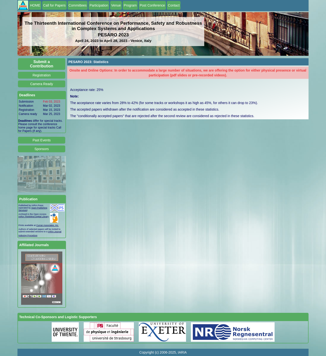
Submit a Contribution (41, 64)
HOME (35, 5)
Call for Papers (54, 5)
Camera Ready (41, 84)
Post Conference (152, 5)
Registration (42, 75)
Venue (116, 5)
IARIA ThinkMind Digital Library (33, 216)
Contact (173, 5)
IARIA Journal (54, 231)
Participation (99, 5)
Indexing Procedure (27, 235)
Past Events (42, 140)
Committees (78, 5)
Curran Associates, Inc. (47, 225)
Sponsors (41, 149)
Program (130, 5)
